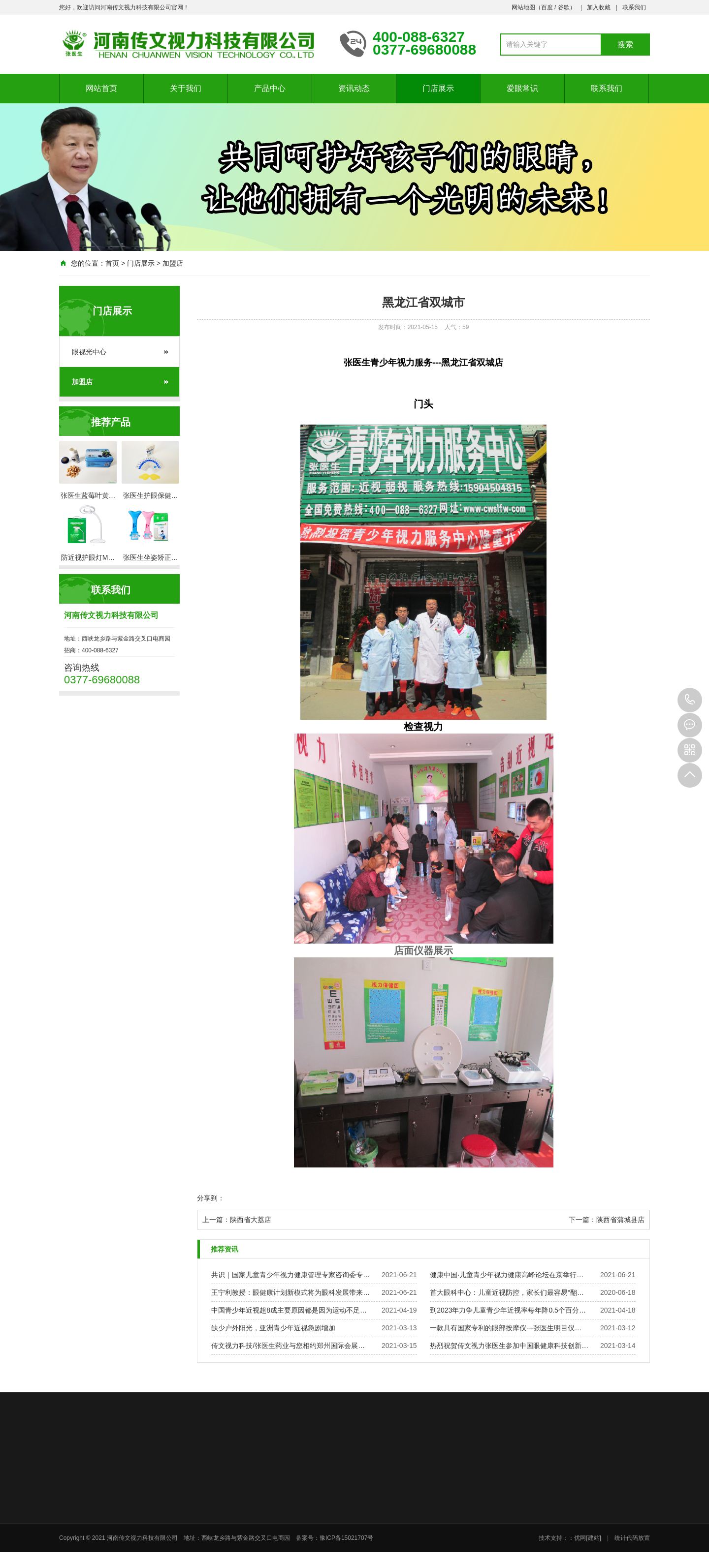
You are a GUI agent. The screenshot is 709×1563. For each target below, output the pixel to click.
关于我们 (185, 88)
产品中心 (270, 88)
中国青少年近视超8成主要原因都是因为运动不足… (289, 1310)
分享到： (211, 1198)
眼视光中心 (89, 352)
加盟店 (172, 263)
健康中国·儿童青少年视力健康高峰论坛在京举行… (506, 1275)
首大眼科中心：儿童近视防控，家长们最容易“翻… (507, 1292)
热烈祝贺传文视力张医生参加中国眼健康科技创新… (509, 1345)
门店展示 (438, 88)
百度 (547, 7)
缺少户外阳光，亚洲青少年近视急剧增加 (273, 1328)
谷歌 (564, 7)
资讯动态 (354, 88)
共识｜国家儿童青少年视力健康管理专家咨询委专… (290, 1275)
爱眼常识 (522, 88)
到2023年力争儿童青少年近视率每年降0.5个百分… (508, 1310)
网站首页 (101, 88)
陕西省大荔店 (250, 1220)
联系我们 (634, 7)
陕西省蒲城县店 (620, 1220)
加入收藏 (599, 7)
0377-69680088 (689, 700)
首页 (112, 263)
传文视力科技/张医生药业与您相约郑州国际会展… (288, 1345)
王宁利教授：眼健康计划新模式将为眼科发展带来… (290, 1292)
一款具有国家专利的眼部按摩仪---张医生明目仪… (505, 1328)
